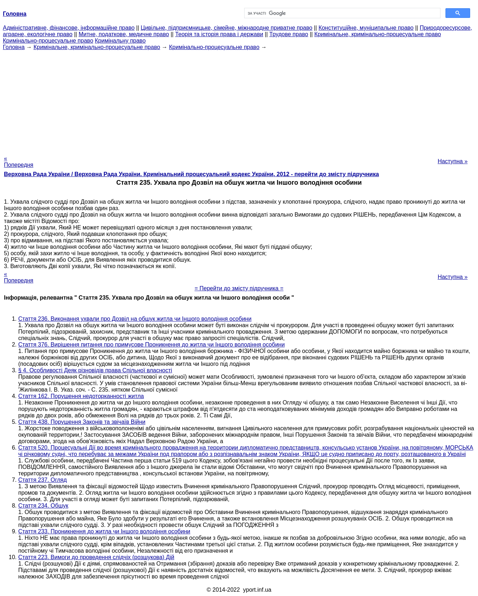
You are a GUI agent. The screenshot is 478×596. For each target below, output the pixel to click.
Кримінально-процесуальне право (48, 41)
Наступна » (453, 161)
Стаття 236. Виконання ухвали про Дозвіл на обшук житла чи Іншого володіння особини (134, 319)
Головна (14, 47)
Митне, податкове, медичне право (124, 34)
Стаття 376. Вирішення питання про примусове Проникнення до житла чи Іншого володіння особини (151, 344)
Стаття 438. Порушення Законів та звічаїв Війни (82, 422)
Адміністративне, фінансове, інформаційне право (68, 28)
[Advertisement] (239, 100)
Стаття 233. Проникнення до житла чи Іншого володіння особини (104, 531)
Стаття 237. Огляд (42, 480)
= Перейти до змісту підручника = (239, 288)
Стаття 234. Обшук (43, 506)
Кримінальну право (120, 41)
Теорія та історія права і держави (219, 34)
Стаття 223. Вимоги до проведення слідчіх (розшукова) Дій (96, 557)
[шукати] (342, 13)
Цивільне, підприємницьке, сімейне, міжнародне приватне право (226, 28)
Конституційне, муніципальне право (366, 28)
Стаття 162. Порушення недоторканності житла (81, 396)
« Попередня (18, 161)
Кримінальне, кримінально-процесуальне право (377, 34)
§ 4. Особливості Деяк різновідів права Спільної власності (95, 370)
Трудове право (288, 34)
